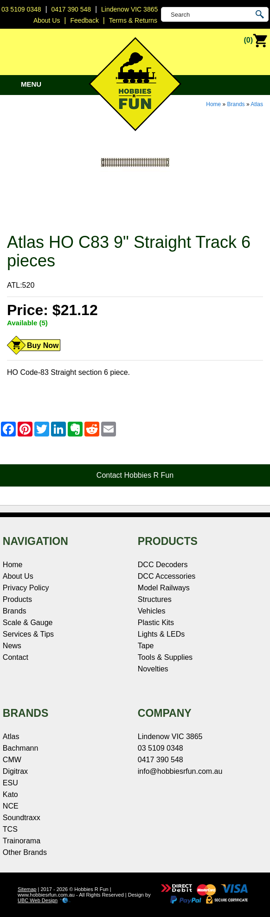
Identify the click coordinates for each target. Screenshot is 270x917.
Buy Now (42, 345)
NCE (11, 806)
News (12, 646)
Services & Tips (28, 634)
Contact (15, 657)
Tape (146, 646)
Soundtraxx (21, 818)
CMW (12, 760)
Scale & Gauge (28, 622)
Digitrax (15, 771)
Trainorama (21, 841)
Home (213, 104)
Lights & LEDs (161, 634)
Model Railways (164, 588)
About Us (18, 576)
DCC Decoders (163, 565)
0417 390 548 (71, 9)
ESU (10, 783)
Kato (10, 794)
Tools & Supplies (165, 657)
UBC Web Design (38, 900)
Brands (236, 104)
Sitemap (27, 889)
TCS (10, 829)
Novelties (153, 669)
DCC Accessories (166, 576)
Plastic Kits (156, 622)
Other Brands (25, 852)
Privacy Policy (26, 588)
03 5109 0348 (21, 9)
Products (17, 599)
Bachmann (21, 748)
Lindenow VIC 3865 (129, 9)
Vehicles (152, 611)
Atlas (257, 104)
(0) (256, 40)
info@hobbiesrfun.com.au (180, 771)
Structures (155, 599)
